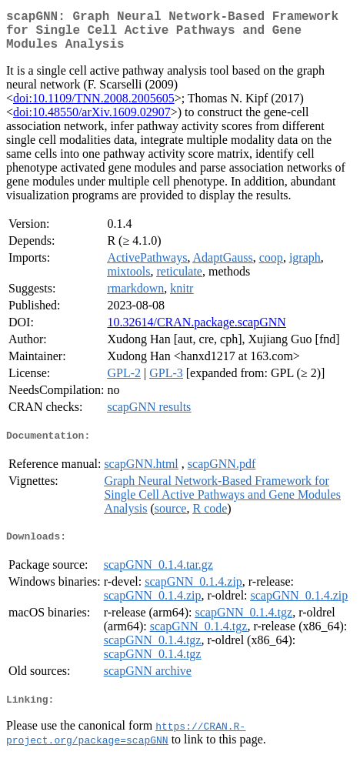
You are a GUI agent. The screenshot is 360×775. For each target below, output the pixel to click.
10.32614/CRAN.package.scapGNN (196, 331)
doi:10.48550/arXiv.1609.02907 (92, 121)
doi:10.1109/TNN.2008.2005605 (94, 107)
